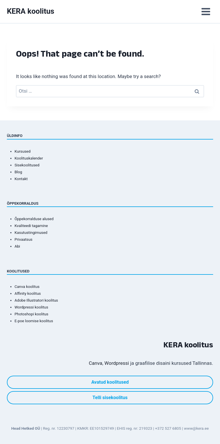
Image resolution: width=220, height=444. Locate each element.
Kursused (23, 151)
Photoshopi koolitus (31, 314)
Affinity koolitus (28, 293)
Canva (95, 363)
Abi (17, 246)
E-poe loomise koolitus (34, 321)
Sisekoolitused (27, 165)
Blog (18, 172)
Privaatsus (24, 239)
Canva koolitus (27, 286)
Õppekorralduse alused (34, 219)
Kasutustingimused (31, 232)
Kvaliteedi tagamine (31, 226)
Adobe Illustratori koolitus (36, 300)
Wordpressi (117, 363)
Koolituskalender (29, 158)
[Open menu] (205, 11)
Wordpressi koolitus (31, 307)
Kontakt (21, 179)
